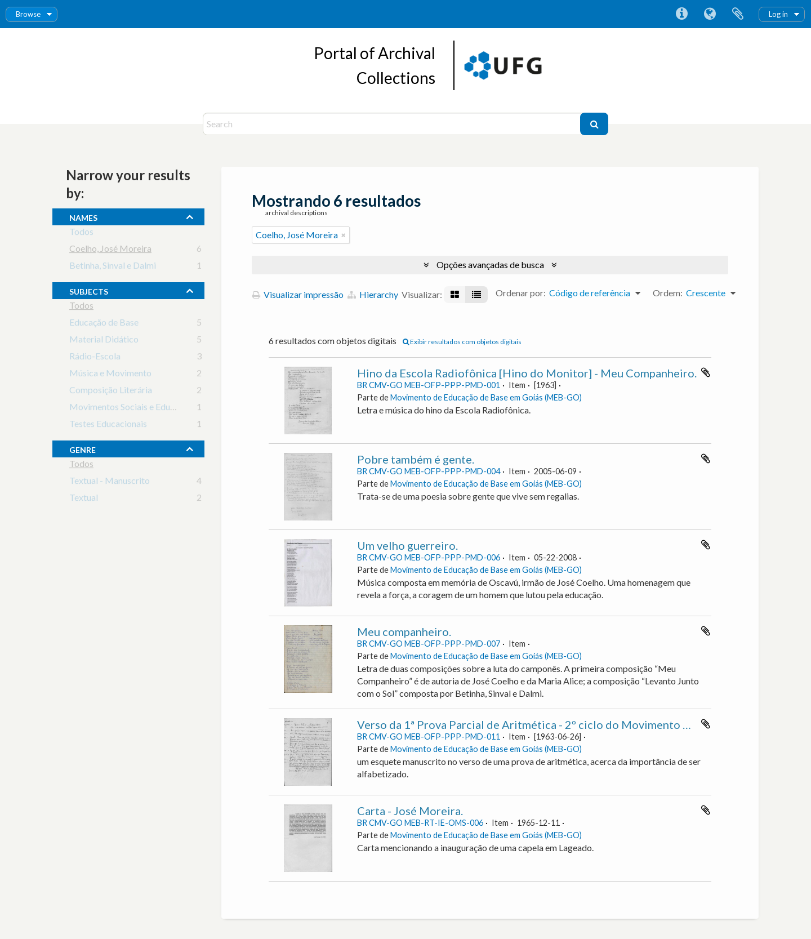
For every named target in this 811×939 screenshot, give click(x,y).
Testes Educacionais (108, 425)
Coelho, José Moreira (110, 250)
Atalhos (681, 14)
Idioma (710, 14)
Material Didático (104, 341)
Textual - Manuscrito (109, 482)
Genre (82, 448)
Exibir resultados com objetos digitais (462, 341)
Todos (81, 233)
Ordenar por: (521, 292)
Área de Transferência (738, 14)
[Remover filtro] (343, 235)
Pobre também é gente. (415, 459)
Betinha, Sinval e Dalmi (112, 267)
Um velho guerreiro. (407, 545)
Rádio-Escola (95, 358)
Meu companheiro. (404, 631)
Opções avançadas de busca (490, 264)
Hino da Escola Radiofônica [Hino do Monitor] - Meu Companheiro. (527, 373)
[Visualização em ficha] (455, 294)
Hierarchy (372, 294)
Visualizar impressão (298, 294)
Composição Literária (110, 391)
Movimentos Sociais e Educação (131, 408)
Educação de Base (104, 324)
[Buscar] (594, 124)
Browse (28, 14)
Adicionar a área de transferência (705, 372)
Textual (83, 499)
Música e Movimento (110, 375)
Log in (778, 14)
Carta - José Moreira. (410, 810)
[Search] (393, 124)
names (83, 216)
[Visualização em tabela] (476, 294)
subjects (88, 290)
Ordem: (668, 292)
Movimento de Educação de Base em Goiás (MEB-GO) (486, 397)
